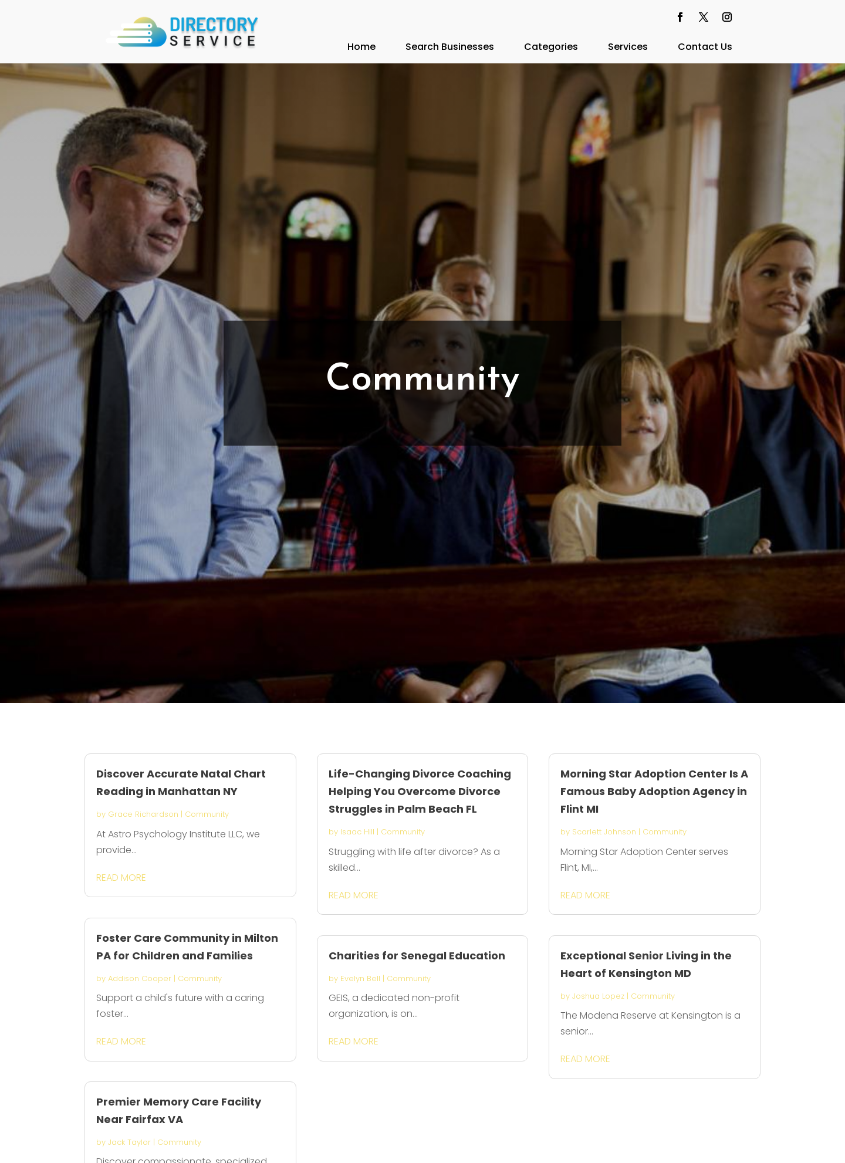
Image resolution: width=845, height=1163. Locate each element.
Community (207, 814)
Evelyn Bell (360, 978)
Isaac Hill (357, 831)
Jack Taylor (129, 1142)
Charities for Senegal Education (417, 955)
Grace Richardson (143, 814)
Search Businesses (449, 46)
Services (628, 46)
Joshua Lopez (598, 996)
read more (121, 877)
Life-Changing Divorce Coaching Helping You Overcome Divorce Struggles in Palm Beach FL (420, 791)
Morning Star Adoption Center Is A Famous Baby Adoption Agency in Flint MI (654, 791)
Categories (551, 46)
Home (361, 46)
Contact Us (705, 46)
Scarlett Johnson (604, 831)
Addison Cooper (139, 978)
